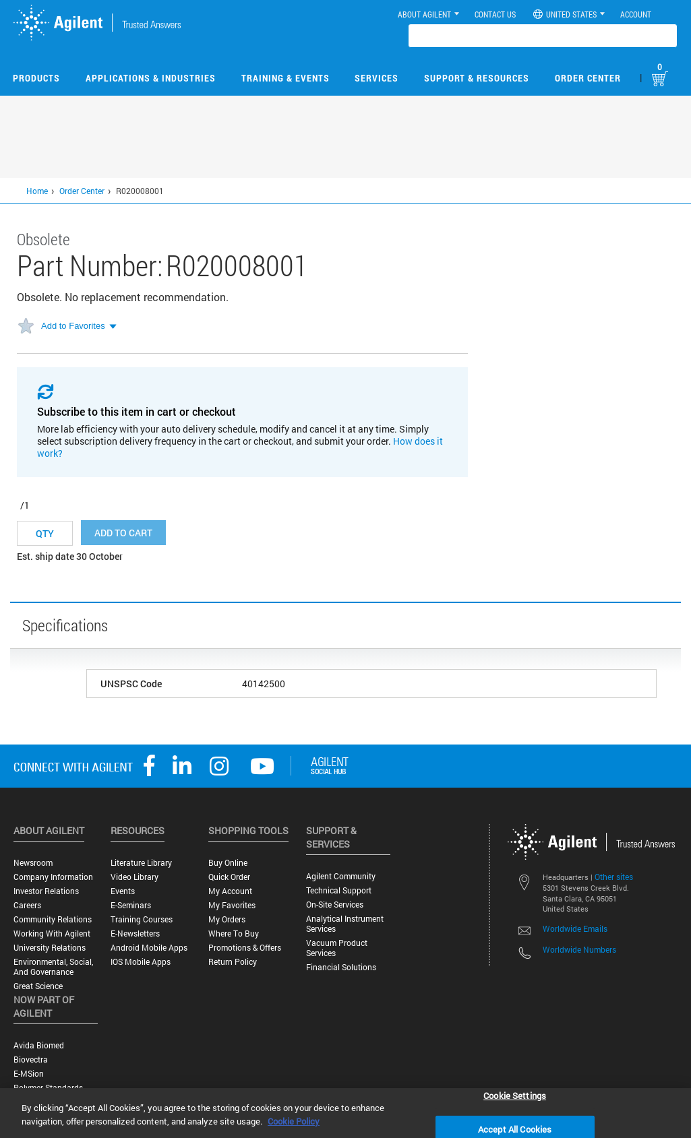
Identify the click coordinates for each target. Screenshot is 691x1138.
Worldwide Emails (575, 928)
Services (376, 77)
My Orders (226, 919)
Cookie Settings (514, 1095)
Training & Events (285, 77)
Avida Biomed (38, 1045)
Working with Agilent (51, 933)
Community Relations (52, 919)
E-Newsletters (135, 933)
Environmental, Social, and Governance (53, 967)
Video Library (134, 877)
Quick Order (229, 877)
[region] (345, 1113)
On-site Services (334, 904)
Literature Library (141, 863)
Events (123, 891)
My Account (230, 891)
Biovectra (30, 1059)
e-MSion (28, 1074)
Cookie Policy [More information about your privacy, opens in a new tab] (294, 1121)
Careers (27, 905)
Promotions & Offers (244, 948)
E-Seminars (131, 905)
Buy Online (227, 863)
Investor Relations (46, 891)
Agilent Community (340, 876)
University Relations (49, 948)
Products (36, 77)
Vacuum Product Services (336, 948)
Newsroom (33, 863)
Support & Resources (476, 77)
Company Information (53, 877)
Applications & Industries (151, 77)
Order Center (588, 77)
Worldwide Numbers (579, 949)
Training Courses (142, 919)
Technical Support (338, 890)
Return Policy (232, 962)
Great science (38, 986)
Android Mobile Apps (149, 948)
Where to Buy (233, 933)
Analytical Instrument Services (345, 924)
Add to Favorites (73, 326)
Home (37, 190)
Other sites (614, 876)
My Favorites (232, 905)
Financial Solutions (341, 967)
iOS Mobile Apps (141, 962)
